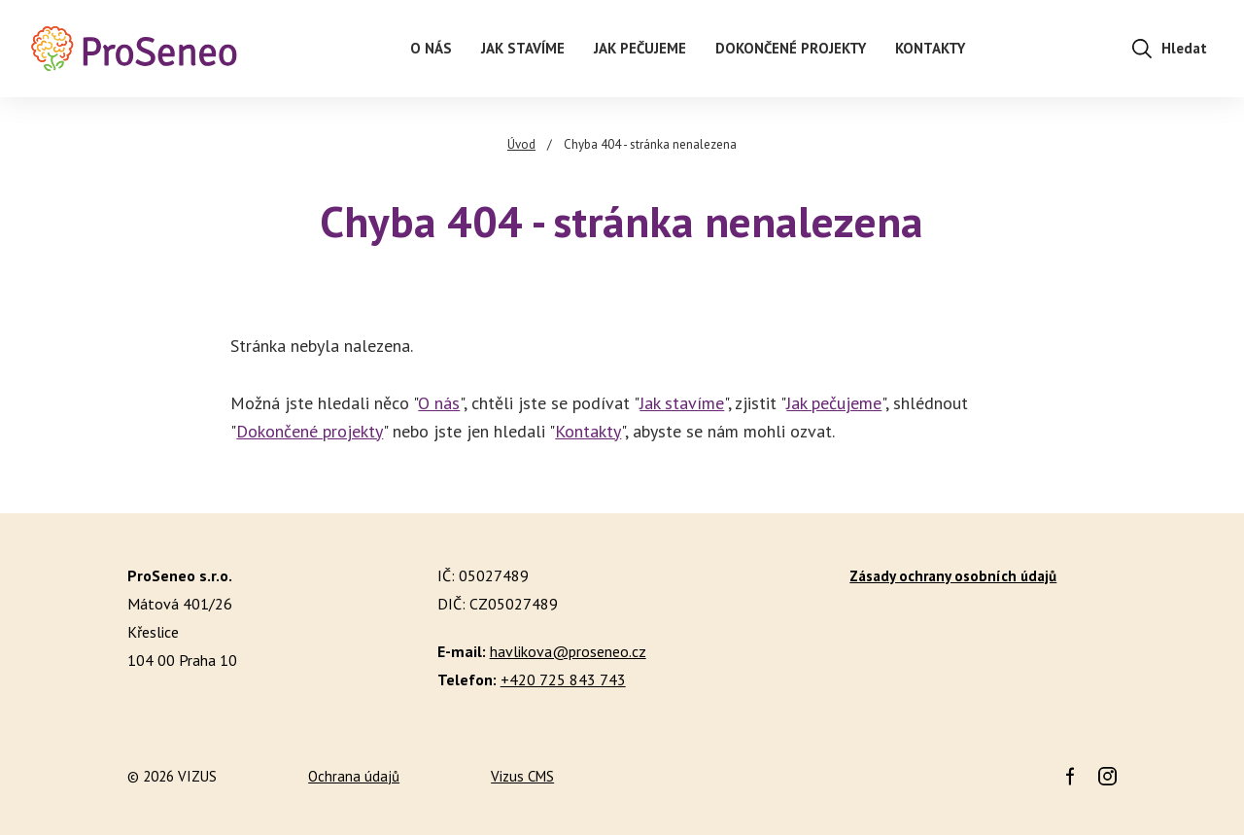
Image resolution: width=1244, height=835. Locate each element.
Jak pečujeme (833, 403)
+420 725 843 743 (563, 679)
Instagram (1107, 776)
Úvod (521, 144)
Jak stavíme (681, 403)
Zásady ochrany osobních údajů (952, 576)
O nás (439, 403)
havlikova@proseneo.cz (568, 651)
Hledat (1184, 48)
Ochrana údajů (353, 776)
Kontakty (588, 431)
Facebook (1070, 776)
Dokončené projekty (309, 431)
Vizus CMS (522, 776)
